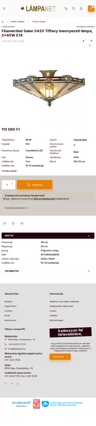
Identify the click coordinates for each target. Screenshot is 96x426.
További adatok (9, 171)
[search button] (74, 9)
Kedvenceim (10, 320)
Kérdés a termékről (13, 223)
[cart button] (91, 9)
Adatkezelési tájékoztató (61, 306)
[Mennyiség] (6, 184)
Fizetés (53, 311)
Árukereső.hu (21, 406)
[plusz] (12, 184)
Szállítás (53, 315)
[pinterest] (91, 41)
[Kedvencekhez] (90, 45)
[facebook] (84, 41)
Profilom (8, 311)
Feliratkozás (58, 356)
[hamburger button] (4, 8)
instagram (18, 384)
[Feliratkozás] (17, 208)
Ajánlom (22, 223)
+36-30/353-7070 (66, 8)
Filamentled (80, 140)
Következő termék (85, 26)
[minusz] (12, 186)
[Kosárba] (34, 184)
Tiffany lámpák (38, 21)
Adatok (9, 235)
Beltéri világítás (18, 21)
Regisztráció (10, 306)
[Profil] (81, 9)
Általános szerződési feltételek (64, 301)
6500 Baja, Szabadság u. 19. (21, 339)
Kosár (7, 315)
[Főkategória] (3, 21)
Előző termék (9, 26)
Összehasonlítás (5, 223)
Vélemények (12, 271)
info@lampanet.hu (17, 349)
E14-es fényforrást (44, 198)
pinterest (12, 384)
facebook (5, 384)
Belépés (8, 301)
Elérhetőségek (56, 320)
